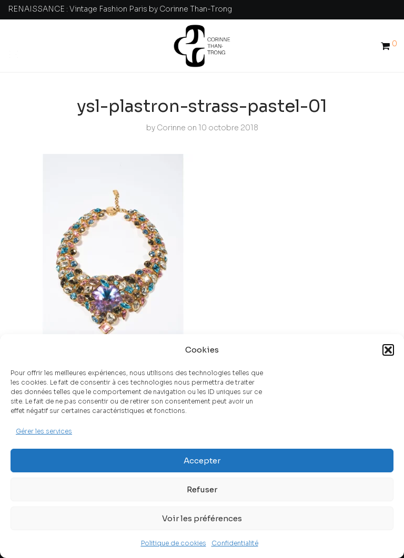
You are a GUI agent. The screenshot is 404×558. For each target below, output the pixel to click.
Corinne (171, 127)
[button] (388, 350)
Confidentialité (234, 543)
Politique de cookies (173, 543)
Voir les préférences (202, 518)
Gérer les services (44, 431)
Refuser (202, 489)
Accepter (202, 461)
